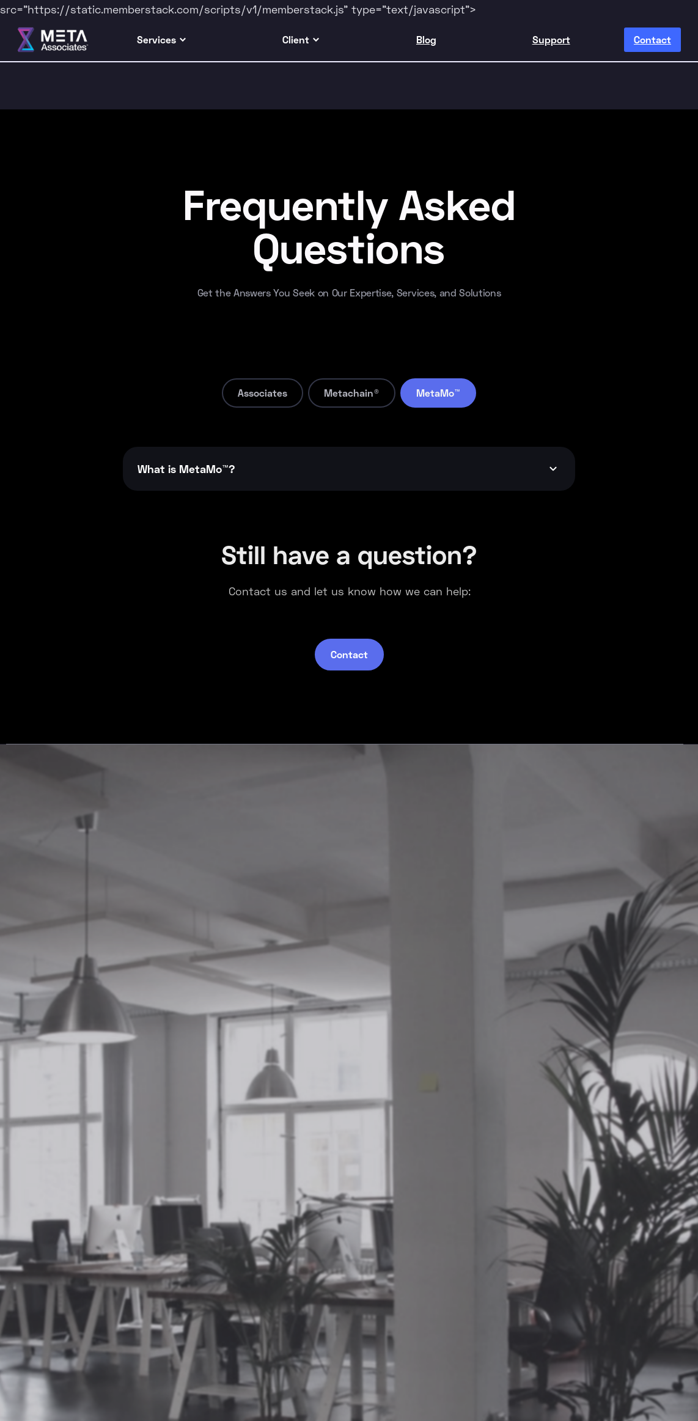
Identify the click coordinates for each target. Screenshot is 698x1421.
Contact (349, 654)
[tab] (262, 393)
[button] (162, 40)
